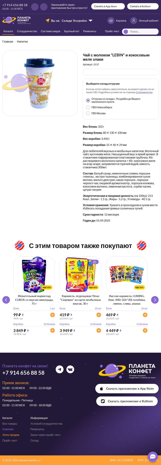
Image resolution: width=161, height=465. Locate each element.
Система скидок (50, 31)
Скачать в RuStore (140, 6)
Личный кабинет (144, 20)
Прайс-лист (9, 440)
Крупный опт (71, 31)
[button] (155, 300)
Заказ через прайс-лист (45, 434)
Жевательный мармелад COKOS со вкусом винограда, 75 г (34, 299)
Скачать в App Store (105, 6)
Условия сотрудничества (46, 423)
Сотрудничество (27, 31)
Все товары (9, 423)
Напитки (22, 41)
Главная (7, 41)
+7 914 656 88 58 (15, 5)
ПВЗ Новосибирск (99, 107)
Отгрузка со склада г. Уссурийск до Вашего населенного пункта (113, 100)
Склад (34, 440)
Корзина (116, 20)
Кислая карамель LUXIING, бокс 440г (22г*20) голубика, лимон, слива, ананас (126, 299)
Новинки (8, 429)
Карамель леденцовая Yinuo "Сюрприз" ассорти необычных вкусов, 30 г (80, 299)
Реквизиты (89, 31)
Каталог (8, 31)
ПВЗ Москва (95, 113)
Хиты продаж (10, 434)
